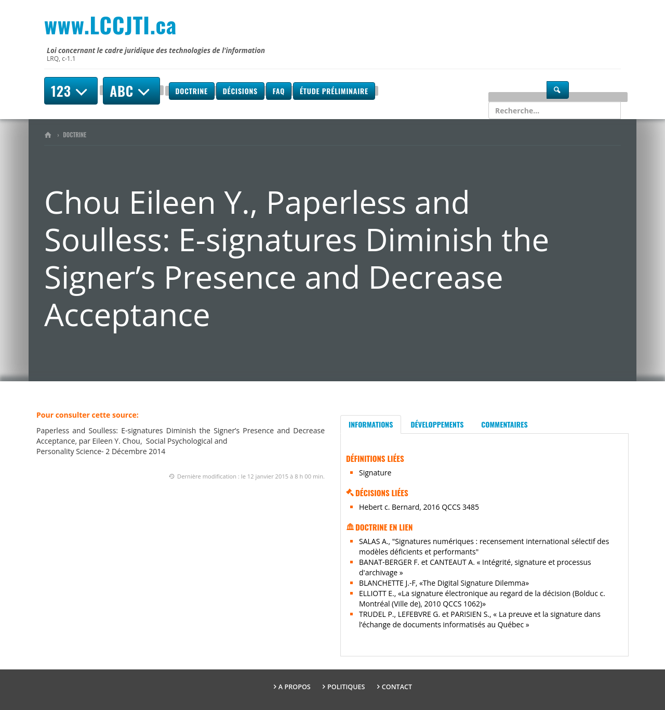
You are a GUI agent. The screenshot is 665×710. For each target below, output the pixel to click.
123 (71, 91)
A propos (294, 686)
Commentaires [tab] (504, 424)
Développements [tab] (436, 424)
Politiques (346, 686)
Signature (375, 472)
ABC (131, 91)
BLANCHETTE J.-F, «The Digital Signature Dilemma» (444, 583)
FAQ (279, 90)
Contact (397, 686)
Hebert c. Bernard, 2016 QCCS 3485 (419, 507)
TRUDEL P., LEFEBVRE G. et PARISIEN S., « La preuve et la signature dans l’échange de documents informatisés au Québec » (480, 619)
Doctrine (192, 90)
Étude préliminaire (334, 90)
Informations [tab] (371, 424)
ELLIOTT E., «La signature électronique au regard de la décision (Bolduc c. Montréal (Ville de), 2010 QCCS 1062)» (482, 598)
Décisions (240, 90)
